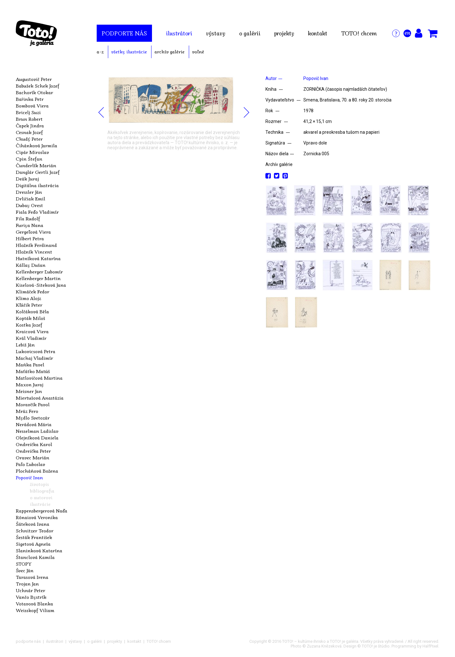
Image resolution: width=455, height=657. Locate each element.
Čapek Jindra (30, 125)
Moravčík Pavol (33, 404)
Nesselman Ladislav (37, 431)
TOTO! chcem (359, 33)
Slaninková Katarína (39, 550)
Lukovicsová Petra (35, 351)
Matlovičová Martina (39, 378)
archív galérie (170, 51)
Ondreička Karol (34, 444)
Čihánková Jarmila (36, 145)
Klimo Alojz (28, 298)
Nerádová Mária (34, 424)
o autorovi (41, 497)
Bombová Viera (32, 105)
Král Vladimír (31, 338)
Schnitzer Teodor (34, 530)
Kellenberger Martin (38, 278)
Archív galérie (279, 164)
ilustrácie (40, 504)
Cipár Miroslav (32, 152)
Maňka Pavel (30, 364)
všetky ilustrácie (129, 51)
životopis (39, 484)
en (407, 32)
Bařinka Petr (30, 99)
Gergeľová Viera (33, 232)
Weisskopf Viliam (35, 610)
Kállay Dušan (31, 265)
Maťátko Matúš (33, 371)
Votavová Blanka (34, 603)
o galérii (249, 33)
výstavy (215, 33)
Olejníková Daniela (37, 437)
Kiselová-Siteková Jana (41, 285)
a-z (100, 51)
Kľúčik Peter (29, 305)
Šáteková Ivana (32, 524)
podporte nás (124, 33)
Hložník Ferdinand (36, 245)
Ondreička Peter (33, 451)
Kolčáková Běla (32, 311)
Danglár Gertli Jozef (38, 172)
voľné (198, 51)
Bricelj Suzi (28, 112)
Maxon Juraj (29, 384)
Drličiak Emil (30, 198)
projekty (284, 33)
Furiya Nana (29, 225)
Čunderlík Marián (36, 165)
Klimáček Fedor (32, 291)
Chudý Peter (29, 139)
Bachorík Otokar (34, 92)
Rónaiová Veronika (37, 517)
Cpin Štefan (29, 159)
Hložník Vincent (34, 252)
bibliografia (42, 491)
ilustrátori (179, 33)
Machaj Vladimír (34, 358)
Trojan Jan (27, 583)
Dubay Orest (29, 205)
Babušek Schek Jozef (37, 86)
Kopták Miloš (30, 318)
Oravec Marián (32, 457)
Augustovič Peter (34, 79)
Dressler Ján (29, 192)
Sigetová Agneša (33, 544)
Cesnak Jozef (29, 132)
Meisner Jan (29, 391)
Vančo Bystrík (31, 597)
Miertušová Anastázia (40, 398)
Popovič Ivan (29, 477)
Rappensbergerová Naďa (41, 510)
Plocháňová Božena (37, 471)
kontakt (317, 33)
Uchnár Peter (30, 590)
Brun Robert (29, 119)
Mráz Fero (27, 411)
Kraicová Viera (32, 331)
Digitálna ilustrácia (37, 185)
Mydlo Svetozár (33, 418)
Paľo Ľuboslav (30, 464)
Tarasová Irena (32, 577)
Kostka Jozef (29, 325)
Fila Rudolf (28, 218)
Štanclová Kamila (35, 557)
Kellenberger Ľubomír (39, 271)
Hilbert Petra (30, 238)
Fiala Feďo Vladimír (37, 212)
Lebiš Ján (25, 344)
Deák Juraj (27, 178)
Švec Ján (24, 570)
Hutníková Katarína (38, 258)
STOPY (24, 564)
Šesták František (34, 537)
